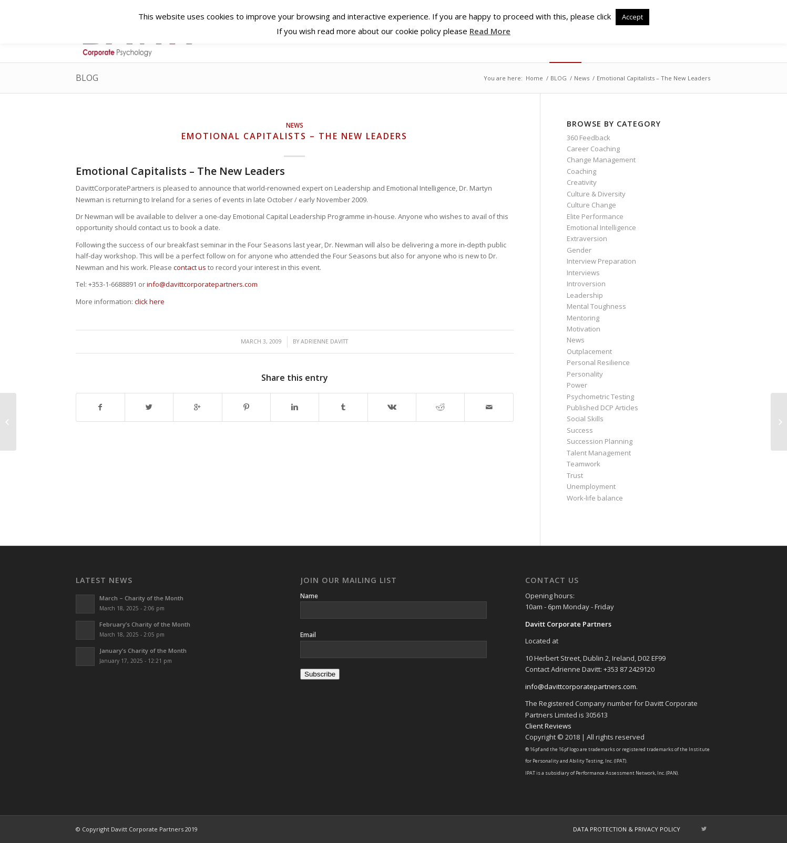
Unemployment (591, 486)
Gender (579, 250)
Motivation (583, 329)
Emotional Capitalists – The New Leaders (294, 136)
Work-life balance (595, 498)
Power (577, 385)
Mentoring (583, 317)
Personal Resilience (598, 362)
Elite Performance (595, 216)
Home (534, 78)
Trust (575, 475)
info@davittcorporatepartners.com (202, 284)
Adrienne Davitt (324, 341)
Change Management (601, 159)
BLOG (87, 78)
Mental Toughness (596, 306)
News (581, 78)
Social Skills (585, 418)
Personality (585, 374)
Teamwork (583, 464)
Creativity (582, 182)
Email (308, 634)
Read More (489, 31)
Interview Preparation (601, 261)
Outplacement (589, 351)
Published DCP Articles (602, 407)
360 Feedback (588, 137)
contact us (189, 267)
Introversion (586, 283)
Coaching (581, 171)
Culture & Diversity (596, 194)
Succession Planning (599, 441)
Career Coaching (593, 148)
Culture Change (591, 205)
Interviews (583, 272)
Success (580, 430)
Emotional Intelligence (601, 227)
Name (309, 595)
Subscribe (319, 674)
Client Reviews (548, 726)
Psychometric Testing (600, 396)
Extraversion (587, 238)
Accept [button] (632, 17)
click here (150, 301)
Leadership (585, 295)
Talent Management (599, 452)
